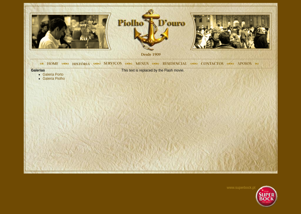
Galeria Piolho (54, 79)
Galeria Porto (53, 74)
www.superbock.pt (241, 188)
